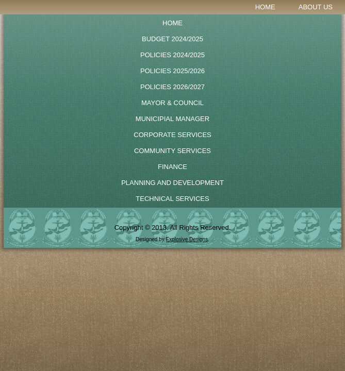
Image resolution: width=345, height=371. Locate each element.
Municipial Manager (172, 119)
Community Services (172, 151)
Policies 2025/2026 (172, 71)
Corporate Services (172, 135)
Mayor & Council (172, 103)
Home (265, 7)
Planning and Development (172, 183)
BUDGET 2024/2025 (172, 39)
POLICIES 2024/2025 (172, 55)
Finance (172, 167)
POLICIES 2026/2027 (172, 87)
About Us (316, 7)
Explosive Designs (187, 239)
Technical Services (172, 199)
